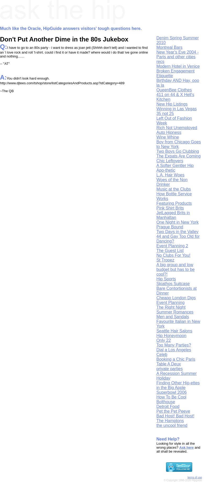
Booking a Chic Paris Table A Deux (175, 361)
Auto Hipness (168, 132)
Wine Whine (167, 137)
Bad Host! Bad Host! (175, 416)
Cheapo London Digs (176, 298)
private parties (169, 368)
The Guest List (170, 250)
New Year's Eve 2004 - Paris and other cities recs (177, 57)
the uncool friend (171, 425)
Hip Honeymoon (171, 335)
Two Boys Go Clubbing (177, 151)
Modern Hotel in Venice (178, 66)
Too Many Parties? (173, 345)
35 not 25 (165, 113)
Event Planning (170, 302)
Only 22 (163, 340)
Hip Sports (166, 279)
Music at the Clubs (173, 189)
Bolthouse (165, 402)
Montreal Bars (169, 47)
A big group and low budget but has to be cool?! (175, 269)
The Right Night (170, 307)
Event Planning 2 (172, 246)
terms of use (195, 477)
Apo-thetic (165, 170)
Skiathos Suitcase (173, 283)
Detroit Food (167, 406)
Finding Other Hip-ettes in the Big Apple (178, 385)
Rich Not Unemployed (176, 127)
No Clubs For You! (173, 255)
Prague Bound (169, 227)
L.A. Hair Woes (170, 175)
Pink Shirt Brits (170, 208)
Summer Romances (174, 312)
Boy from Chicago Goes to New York (178, 144)
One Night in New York (177, 222)
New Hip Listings (172, 104)
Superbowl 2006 (171, 392)
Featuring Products (174, 203)
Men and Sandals (172, 317)
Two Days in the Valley (177, 231)
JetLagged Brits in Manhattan (173, 215)
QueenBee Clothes (174, 90)
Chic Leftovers (169, 161)
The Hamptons (170, 420)
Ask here (186, 447)
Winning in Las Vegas (176, 109)
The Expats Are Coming (178, 156)
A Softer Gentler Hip (175, 165)
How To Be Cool (171, 397)
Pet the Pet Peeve (173, 411)
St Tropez (165, 260)
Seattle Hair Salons (174, 331)
